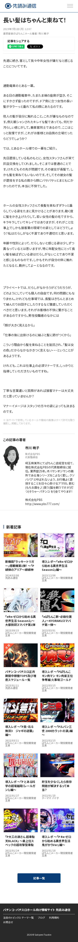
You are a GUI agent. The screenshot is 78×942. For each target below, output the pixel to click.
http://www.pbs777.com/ (42, 504)
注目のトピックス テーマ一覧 (18, 917)
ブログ (41, 917)
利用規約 (54, 917)
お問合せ (8, 922)
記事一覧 (39, 878)
